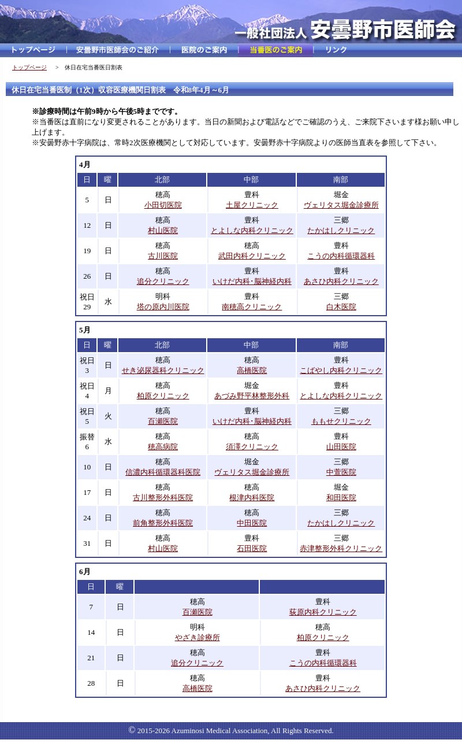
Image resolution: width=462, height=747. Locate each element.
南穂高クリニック (252, 306)
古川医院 (163, 256)
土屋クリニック (252, 205)
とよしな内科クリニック (252, 230)
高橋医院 (252, 370)
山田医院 (341, 446)
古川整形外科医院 (163, 497)
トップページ (29, 67)
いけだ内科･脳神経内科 (252, 281)
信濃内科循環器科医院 (162, 472)
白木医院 (341, 306)
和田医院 (341, 497)
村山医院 (163, 230)
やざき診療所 (197, 637)
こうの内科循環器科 (341, 256)
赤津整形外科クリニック (341, 548)
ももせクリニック (341, 421)
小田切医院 (163, 205)
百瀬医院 (163, 421)
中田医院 (252, 523)
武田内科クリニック (252, 256)
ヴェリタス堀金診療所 (341, 205)
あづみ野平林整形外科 (251, 395)
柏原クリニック (163, 395)
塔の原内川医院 (163, 306)
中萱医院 (341, 472)
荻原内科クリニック (323, 612)
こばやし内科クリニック (341, 370)
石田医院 (252, 548)
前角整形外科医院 (163, 523)
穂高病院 (163, 446)
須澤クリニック (252, 446)
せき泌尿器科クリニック (163, 370)
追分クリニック (163, 281)
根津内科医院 (251, 497)
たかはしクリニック (341, 230)
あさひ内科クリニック (341, 281)
